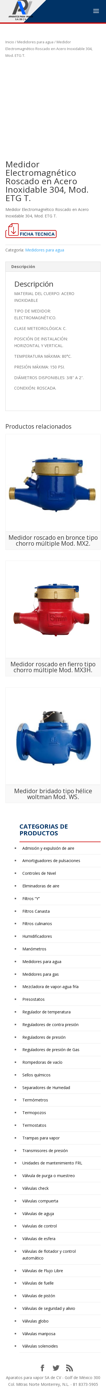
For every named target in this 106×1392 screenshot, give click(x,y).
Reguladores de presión (44, 1037)
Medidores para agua (35, 41)
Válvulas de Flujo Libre (42, 1270)
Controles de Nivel (39, 873)
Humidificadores (37, 936)
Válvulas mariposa (38, 1333)
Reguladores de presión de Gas (50, 1049)
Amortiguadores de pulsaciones (51, 860)
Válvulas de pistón (38, 1295)
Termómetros (35, 1100)
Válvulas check (35, 1188)
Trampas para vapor (41, 1138)
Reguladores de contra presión (50, 1024)
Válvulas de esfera (38, 1238)
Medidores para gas (40, 974)
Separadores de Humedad (46, 1087)
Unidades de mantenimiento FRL (52, 1163)
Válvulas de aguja (38, 1213)
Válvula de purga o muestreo (48, 1175)
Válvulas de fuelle (38, 1283)
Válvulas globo (35, 1321)
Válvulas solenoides (40, 1346)
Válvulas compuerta (40, 1201)
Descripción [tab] (23, 266)
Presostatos (33, 999)
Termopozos (34, 1112)
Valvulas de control (39, 1226)
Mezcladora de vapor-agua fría (50, 986)
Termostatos (34, 1125)
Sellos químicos (36, 1075)
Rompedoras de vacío (42, 1062)
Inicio (9, 41)
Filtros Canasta (36, 911)
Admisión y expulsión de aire (48, 848)
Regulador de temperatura (46, 1012)
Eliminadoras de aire (40, 886)
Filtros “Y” (31, 898)
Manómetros (34, 949)
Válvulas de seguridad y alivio (48, 1308)
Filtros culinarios (37, 923)
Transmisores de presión (45, 1150)
